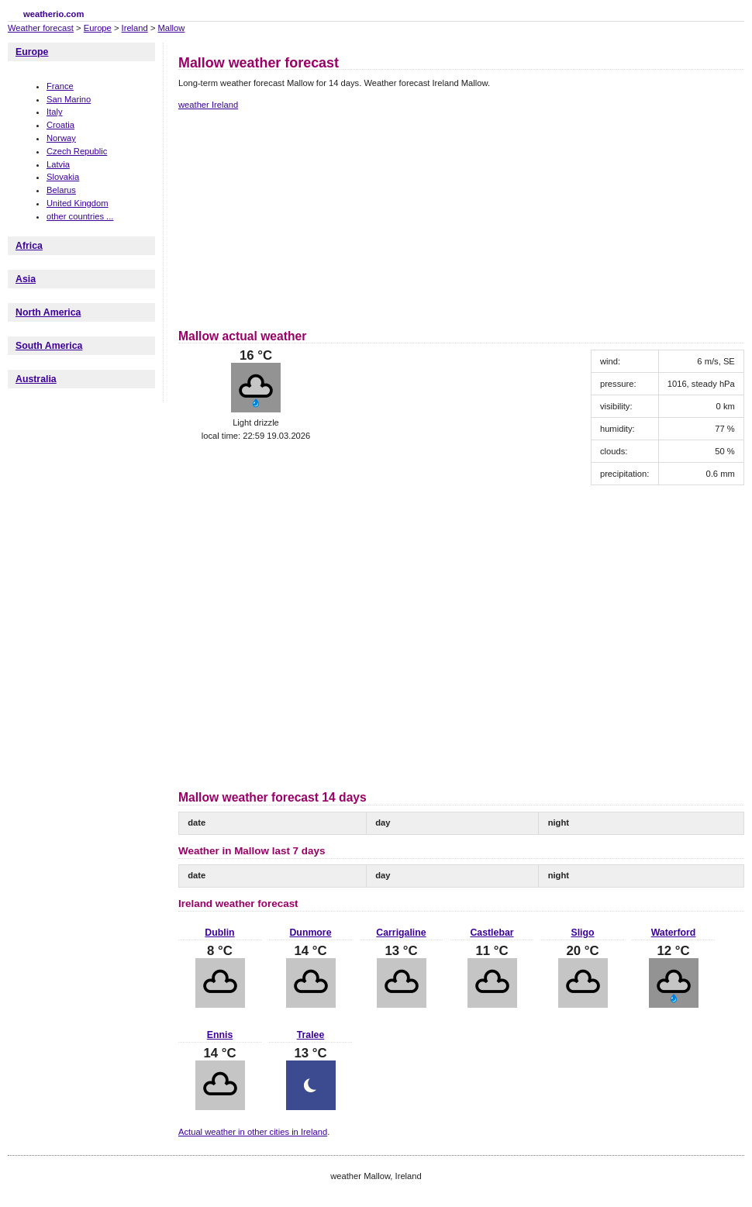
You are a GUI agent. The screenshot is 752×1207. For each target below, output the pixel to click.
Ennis (220, 1034)
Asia (26, 279)
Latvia (58, 164)
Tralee (311, 1034)
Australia (36, 379)
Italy (55, 111)
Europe (98, 28)
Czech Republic (77, 151)
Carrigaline (401, 932)
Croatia (60, 124)
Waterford (673, 932)
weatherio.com (53, 14)
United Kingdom (78, 203)
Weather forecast (41, 28)
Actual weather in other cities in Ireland (252, 1131)
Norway (61, 138)
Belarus (61, 190)
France (60, 86)
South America (49, 345)
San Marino (69, 99)
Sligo (582, 932)
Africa (29, 245)
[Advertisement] (287, 217)
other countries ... (80, 216)
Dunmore (310, 932)
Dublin (219, 932)
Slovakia (63, 176)
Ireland (135, 28)
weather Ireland (208, 104)
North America (48, 312)
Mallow (171, 28)
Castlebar (491, 932)
